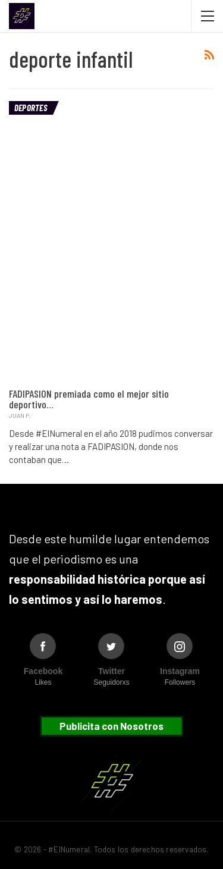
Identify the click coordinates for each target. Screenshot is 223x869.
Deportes (30, 107)
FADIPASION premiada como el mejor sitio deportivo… (89, 399)
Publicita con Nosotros (111, 726)
